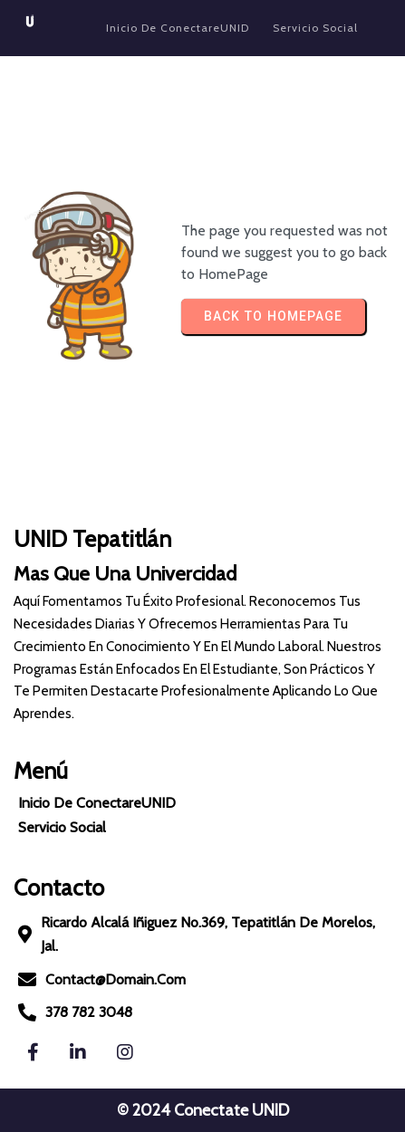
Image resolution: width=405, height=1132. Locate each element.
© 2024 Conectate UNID (203, 1110)
